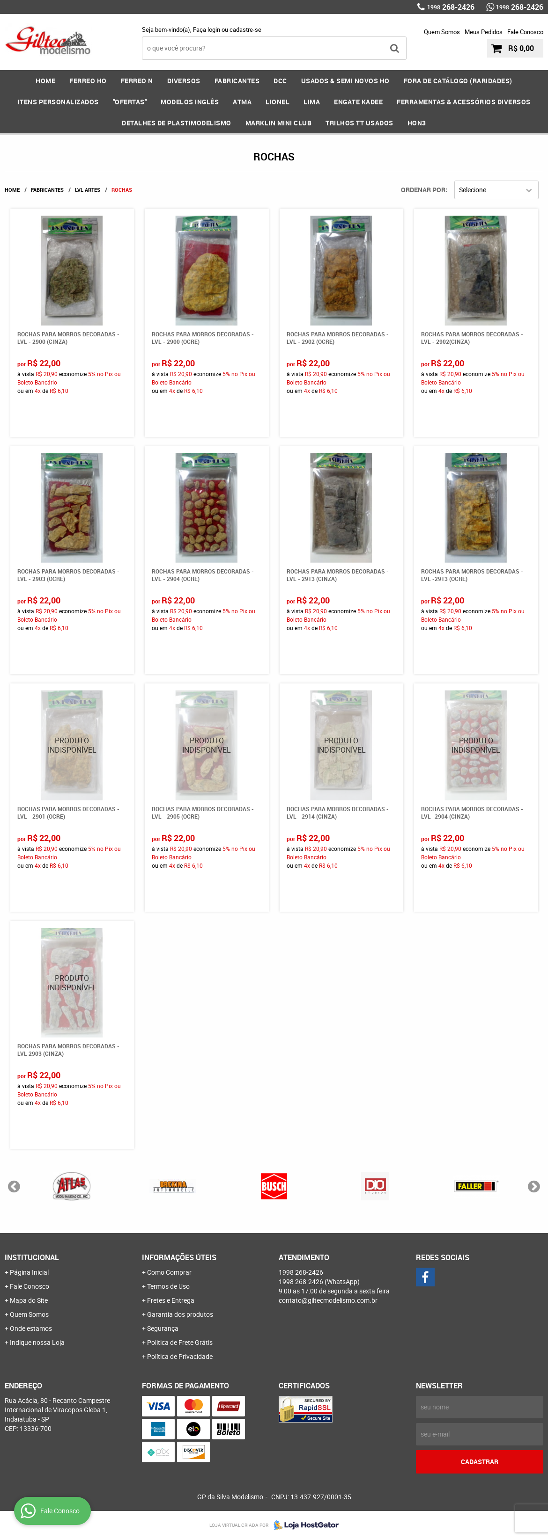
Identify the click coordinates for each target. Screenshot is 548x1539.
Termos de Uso (168, 1286)
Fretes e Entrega (170, 1300)
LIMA (312, 101)
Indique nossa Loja (37, 1342)
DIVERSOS (183, 80)
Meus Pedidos (484, 32)
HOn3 (416, 122)
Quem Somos (442, 32)
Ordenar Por (423, 189)
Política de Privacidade (180, 1356)
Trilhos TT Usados (359, 122)
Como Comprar (169, 1272)
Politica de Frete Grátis (180, 1342)
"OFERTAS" (130, 101)
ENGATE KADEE (358, 101)
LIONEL (277, 101)
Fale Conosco (525, 32)
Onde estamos (31, 1328)
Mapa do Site (29, 1300)
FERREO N (137, 80)
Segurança (162, 1328)
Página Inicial (29, 1272)
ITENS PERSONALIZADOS (58, 101)
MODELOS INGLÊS (190, 101)
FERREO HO (88, 80)
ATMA (242, 101)
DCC (280, 80)
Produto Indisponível (72, 745)
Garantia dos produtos (180, 1314)
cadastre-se (245, 29)
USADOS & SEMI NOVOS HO (345, 80)
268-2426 (450, 7)
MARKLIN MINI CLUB (278, 122)
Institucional (32, 1257)
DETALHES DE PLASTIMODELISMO (176, 122)
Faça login (206, 29)
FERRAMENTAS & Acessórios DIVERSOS (464, 101)
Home (45, 80)
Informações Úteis (179, 1257)
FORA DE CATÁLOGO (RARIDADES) (458, 80)
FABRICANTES (237, 80)
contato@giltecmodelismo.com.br (328, 1300)
